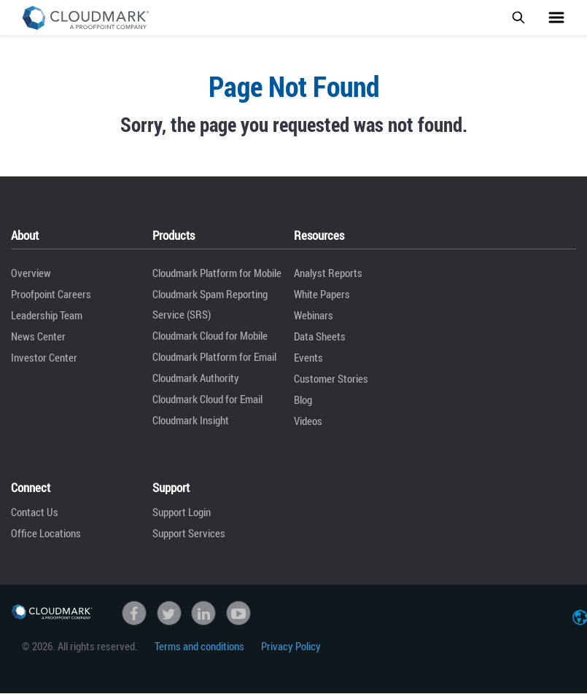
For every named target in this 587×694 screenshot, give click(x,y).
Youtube (238, 613)
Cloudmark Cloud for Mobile (210, 335)
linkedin (203, 613)
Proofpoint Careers (51, 293)
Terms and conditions (199, 646)
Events (308, 357)
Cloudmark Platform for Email (214, 356)
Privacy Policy (291, 646)
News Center (38, 336)
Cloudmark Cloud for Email (207, 398)
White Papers (322, 293)
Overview (31, 272)
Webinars (313, 315)
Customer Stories (331, 378)
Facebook (134, 613)
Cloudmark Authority (195, 377)
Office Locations (46, 533)
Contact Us (34, 511)
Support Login (181, 511)
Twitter (169, 613)
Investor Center (44, 357)
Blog (303, 399)
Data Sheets (320, 336)
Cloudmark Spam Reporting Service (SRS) (210, 303)
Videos (308, 420)
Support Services (188, 533)
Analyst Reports (328, 272)
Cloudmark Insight (190, 420)
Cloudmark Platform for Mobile (216, 272)
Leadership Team (46, 315)
